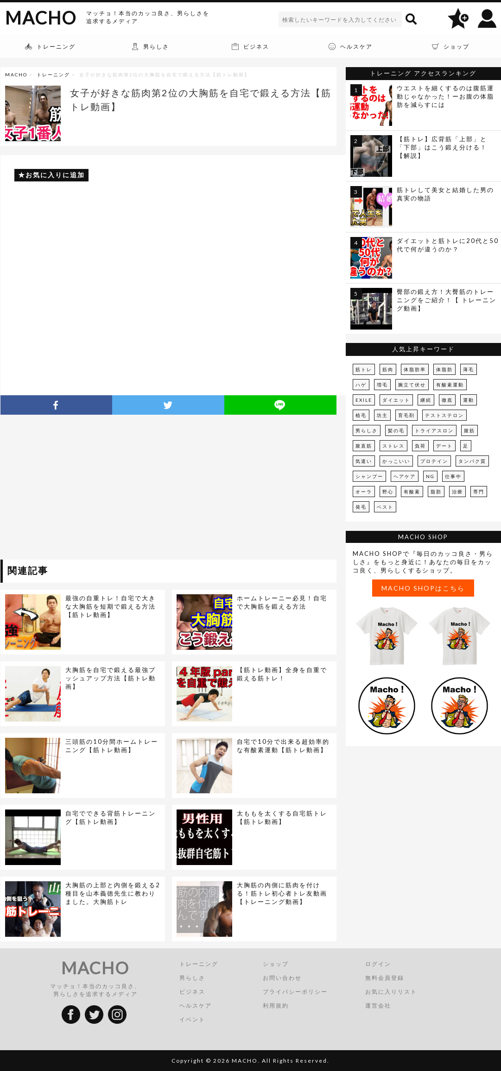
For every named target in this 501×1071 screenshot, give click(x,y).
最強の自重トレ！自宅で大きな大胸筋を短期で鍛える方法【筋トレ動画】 (110, 606)
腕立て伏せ (412, 384)
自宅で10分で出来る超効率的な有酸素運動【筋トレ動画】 (283, 745)
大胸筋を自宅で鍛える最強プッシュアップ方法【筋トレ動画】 (110, 678)
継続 (425, 400)
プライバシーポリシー (295, 991)
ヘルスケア (195, 1005)
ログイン (378, 963)
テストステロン (444, 415)
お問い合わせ (282, 977)
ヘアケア (404, 476)
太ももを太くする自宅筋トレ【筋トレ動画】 (282, 817)
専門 (478, 491)
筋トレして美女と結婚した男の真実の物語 (445, 194)
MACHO (40, 17)
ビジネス (192, 991)
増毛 (382, 384)
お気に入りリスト (391, 991)
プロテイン (434, 461)
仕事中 (453, 476)
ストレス (393, 445)
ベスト (385, 507)
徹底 (447, 400)
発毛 (361, 507)
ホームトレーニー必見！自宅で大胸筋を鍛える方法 (282, 602)
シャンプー (369, 476)
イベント (192, 1019)
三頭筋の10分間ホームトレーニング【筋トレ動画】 (111, 745)
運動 (468, 400)
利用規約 (276, 1005)
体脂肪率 (415, 369)
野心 (387, 491)
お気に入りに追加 (55, 175)
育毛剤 (406, 415)
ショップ (276, 963)
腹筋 (469, 430)
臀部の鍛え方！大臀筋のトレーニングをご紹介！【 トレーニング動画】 (446, 300)
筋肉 (387, 369)
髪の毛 (396, 430)
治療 (457, 491)
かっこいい (396, 461)
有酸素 (412, 491)
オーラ (363, 491)
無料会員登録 (384, 977)
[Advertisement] (85, 489)
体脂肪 (444, 369)
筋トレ (363, 369)
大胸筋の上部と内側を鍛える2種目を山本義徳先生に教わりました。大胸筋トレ (112, 893)
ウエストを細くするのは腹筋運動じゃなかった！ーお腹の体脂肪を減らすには (445, 96)
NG (430, 476)
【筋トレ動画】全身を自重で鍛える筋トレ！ (282, 674)
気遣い (363, 461)
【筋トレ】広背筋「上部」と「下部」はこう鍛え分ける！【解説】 (442, 147)
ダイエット (396, 400)
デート (444, 445)
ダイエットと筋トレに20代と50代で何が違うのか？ (448, 245)
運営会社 (378, 1005)
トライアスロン (434, 430)
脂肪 (436, 491)
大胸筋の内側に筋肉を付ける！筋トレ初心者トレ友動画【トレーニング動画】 (282, 893)
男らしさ (366, 430)
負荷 (420, 445)
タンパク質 (472, 461)
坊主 (382, 415)
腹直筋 (363, 445)
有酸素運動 (450, 384)
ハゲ (361, 384)
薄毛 (468, 369)
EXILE (363, 400)
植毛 (361, 415)
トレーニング (53, 74)
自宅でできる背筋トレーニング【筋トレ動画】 (110, 817)
